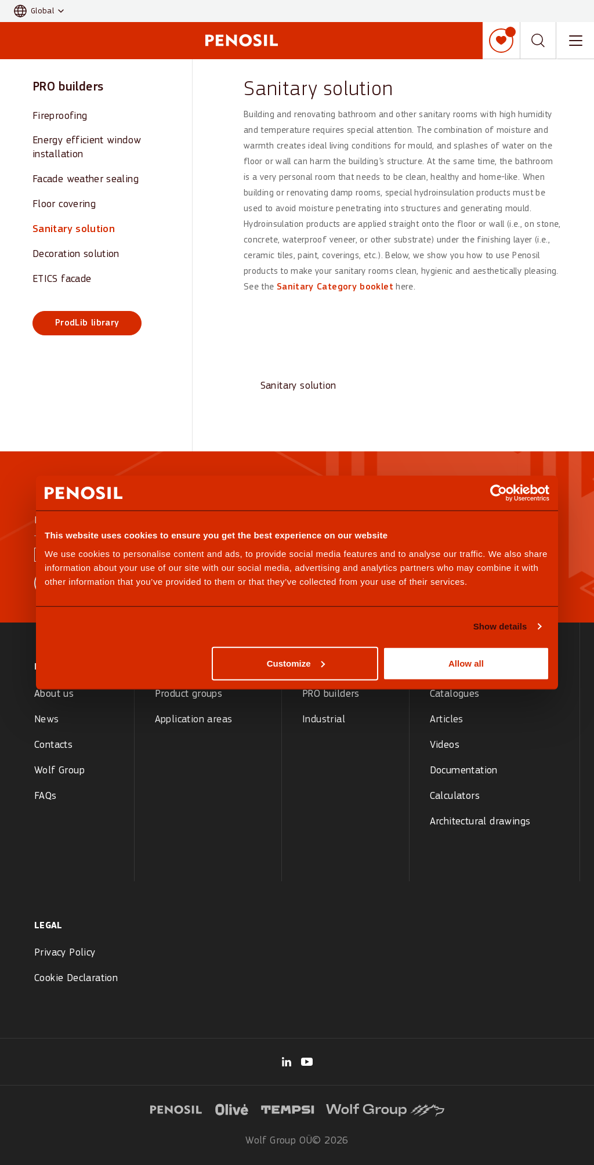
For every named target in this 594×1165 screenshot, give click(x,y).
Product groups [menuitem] (189, 694)
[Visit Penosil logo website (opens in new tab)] (176, 1108)
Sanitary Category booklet (335, 287)
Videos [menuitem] (444, 745)
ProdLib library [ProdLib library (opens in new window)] (87, 323)
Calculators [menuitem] (455, 796)
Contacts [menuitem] (53, 745)
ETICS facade (61, 279)
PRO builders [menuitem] (331, 694)
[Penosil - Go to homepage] (241, 40)
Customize (296, 663)
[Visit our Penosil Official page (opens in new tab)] (307, 1062)
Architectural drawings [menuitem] (480, 821)
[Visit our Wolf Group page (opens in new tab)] (286, 1061)
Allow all (466, 663)
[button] (39, 11)
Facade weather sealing (85, 179)
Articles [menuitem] (446, 719)
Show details (500, 626)
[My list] (501, 40)
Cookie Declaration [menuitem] (76, 978)
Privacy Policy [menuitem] (65, 952)
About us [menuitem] (54, 694)
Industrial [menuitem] (323, 719)
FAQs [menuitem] (45, 796)
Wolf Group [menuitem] (59, 770)
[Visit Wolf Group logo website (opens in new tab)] (385, 1108)
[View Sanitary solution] (298, 351)
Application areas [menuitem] (194, 719)
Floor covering (64, 204)
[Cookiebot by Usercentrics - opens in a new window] (498, 493)
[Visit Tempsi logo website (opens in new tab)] (287, 1108)
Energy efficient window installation (86, 147)
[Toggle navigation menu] (575, 40)
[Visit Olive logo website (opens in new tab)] (232, 1108)
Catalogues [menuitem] (455, 694)
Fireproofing (59, 116)
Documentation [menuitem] (464, 770)
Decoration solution (75, 254)
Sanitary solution (73, 229)
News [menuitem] (46, 719)
